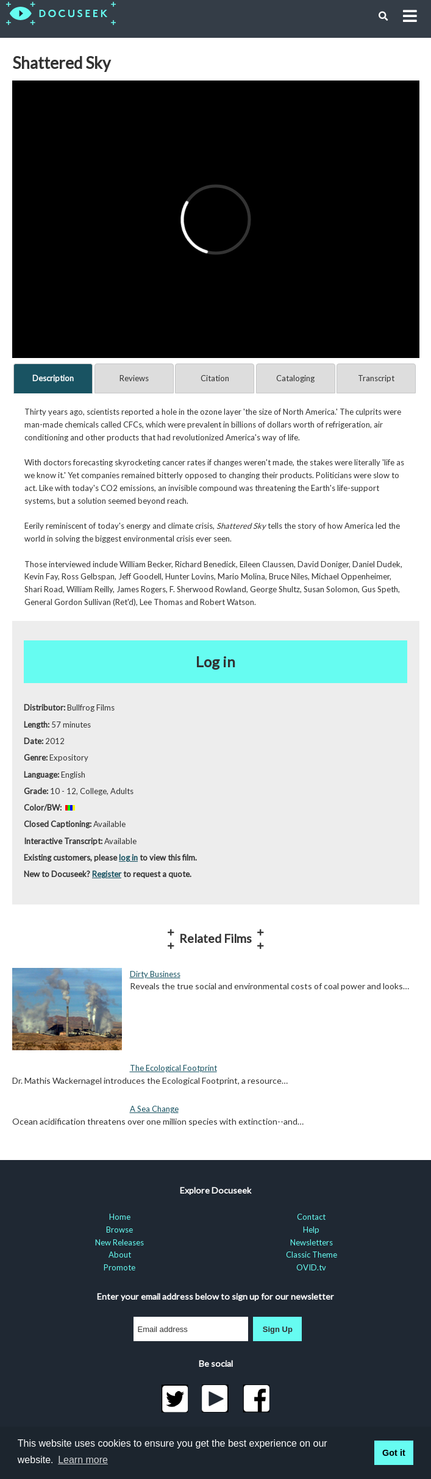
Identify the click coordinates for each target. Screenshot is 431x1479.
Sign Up (278, 1329)
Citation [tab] (215, 378)
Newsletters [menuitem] (311, 1242)
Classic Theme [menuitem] (311, 1254)
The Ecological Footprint (173, 1068)
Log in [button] (215, 661)
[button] (383, 16)
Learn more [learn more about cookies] (83, 1460)
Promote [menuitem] (119, 1267)
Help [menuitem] (311, 1229)
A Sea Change (154, 1109)
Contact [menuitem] (311, 1217)
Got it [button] (393, 1453)
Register (106, 874)
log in (128, 857)
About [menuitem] (120, 1254)
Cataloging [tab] (295, 378)
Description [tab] (53, 378)
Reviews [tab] (134, 378)
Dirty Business (155, 974)
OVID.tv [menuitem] (311, 1267)
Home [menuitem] (119, 1217)
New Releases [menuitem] (119, 1242)
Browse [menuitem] (119, 1229)
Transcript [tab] (376, 378)
